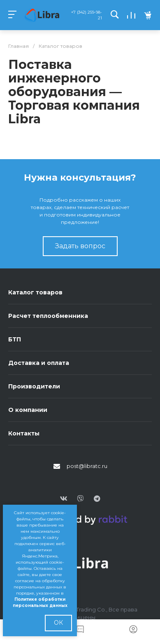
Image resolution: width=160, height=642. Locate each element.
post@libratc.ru (87, 466)
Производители (34, 386)
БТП (14, 339)
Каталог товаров (35, 292)
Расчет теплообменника (48, 316)
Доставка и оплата (38, 363)
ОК (58, 622)
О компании (27, 410)
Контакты (23, 433)
